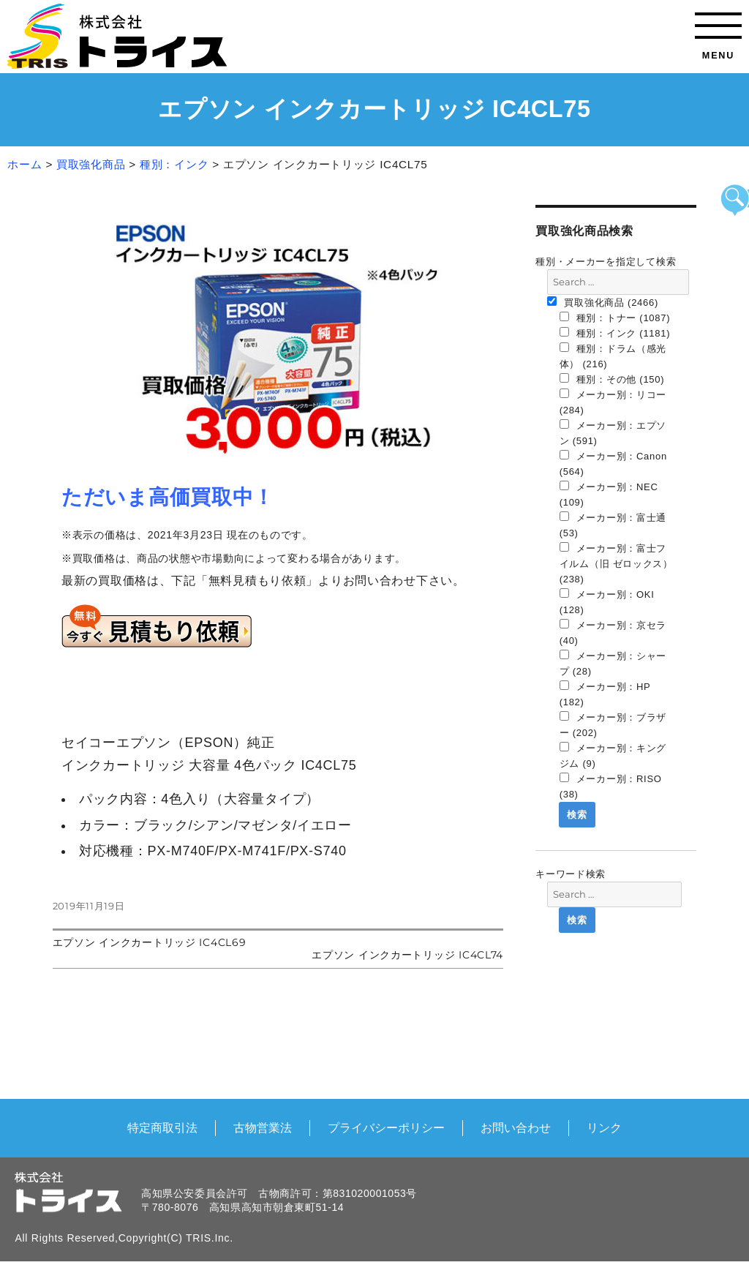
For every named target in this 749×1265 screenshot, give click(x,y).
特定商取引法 (162, 1127)
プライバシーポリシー (386, 1127)
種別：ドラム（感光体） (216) (613, 355)
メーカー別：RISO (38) (611, 786)
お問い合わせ (516, 1127)
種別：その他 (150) (612, 379)
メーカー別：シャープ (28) (613, 663)
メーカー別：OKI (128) (607, 601)
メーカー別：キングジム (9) (613, 755)
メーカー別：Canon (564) (613, 463)
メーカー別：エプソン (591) (613, 432)
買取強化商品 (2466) (602, 302)
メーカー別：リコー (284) (613, 402)
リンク (604, 1127)
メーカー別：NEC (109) (609, 494)
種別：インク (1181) (615, 333)
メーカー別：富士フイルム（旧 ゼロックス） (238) (616, 563)
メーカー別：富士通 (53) (613, 524)
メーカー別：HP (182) (605, 693)
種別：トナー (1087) (615, 317)
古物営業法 (262, 1127)
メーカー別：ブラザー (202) (613, 724)
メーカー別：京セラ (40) (613, 632)
